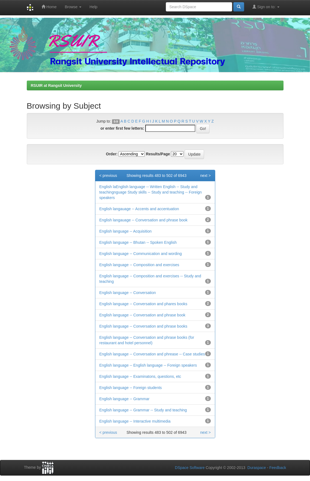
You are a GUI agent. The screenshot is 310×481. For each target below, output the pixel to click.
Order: (112, 154)
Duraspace (256, 467)
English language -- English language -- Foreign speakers (148, 365)
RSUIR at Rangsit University (56, 85)
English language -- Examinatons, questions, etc (140, 376)
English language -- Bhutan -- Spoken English (138, 242)
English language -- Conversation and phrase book (142, 315)
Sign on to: (265, 6)
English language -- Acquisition (125, 231)
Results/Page (158, 154)
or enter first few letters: (122, 128)
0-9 (116, 121)
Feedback (277, 467)
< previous (108, 175)
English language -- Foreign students (130, 387)
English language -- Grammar (124, 399)
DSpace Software (190, 467)
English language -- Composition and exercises (139, 265)
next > (205, 175)
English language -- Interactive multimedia (135, 421)
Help (94, 7)
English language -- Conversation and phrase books (143, 326)
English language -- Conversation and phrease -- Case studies (152, 354)
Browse (73, 7)
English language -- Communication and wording (140, 253)
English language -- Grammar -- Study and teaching (143, 410)
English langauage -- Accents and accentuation (139, 209)
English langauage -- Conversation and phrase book (143, 220)
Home (49, 6)
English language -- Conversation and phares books (143, 304)
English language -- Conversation (127, 292)
